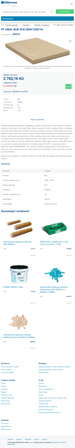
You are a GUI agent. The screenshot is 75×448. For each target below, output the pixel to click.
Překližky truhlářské (41, 25)
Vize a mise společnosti (46, 389)
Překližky (26, 25)
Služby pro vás (5, 404)
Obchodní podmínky (45, 401)
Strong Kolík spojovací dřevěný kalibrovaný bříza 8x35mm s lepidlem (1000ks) (54, 289)
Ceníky (3, 383)
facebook (28, 439)
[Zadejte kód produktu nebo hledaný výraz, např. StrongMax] (28, 11)
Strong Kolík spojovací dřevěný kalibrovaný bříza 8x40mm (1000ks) (19, 335)
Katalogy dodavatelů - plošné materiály (51, 369)
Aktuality (10, 439)
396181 (69, 296)
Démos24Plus (65, 11)
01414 (33, 249)
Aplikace (3, 392)
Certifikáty (4, 389)
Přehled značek (43, 404)
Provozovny (5, 423)
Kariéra (41, 395)
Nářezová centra (6, 429)
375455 (69, 249)
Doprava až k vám (6, 395)
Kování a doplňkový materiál (10, 367)
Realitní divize (43, 392)
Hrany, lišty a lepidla (7, 372)
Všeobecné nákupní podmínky (48, 406)
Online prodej (5, 401)
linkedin (36, 439)
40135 (33, 291)
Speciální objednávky (7, 398)
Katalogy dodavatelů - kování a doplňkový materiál (54, 367)
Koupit (68, 86)
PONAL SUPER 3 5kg (13, 287)
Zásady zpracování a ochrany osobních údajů (53, 398)
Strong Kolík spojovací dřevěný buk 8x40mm (17, 242)
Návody (3, 386)
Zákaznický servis (6, 426)
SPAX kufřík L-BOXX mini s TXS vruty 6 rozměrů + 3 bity (54, 242)
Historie (41, 383)
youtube (44, 439)
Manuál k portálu (44, 372)
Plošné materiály (11, 25)
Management (43, 386)
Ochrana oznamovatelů (46, 409)
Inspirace (19, 439)
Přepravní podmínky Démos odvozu (50, 412)
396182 (32, 342)
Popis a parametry (51, 119)
